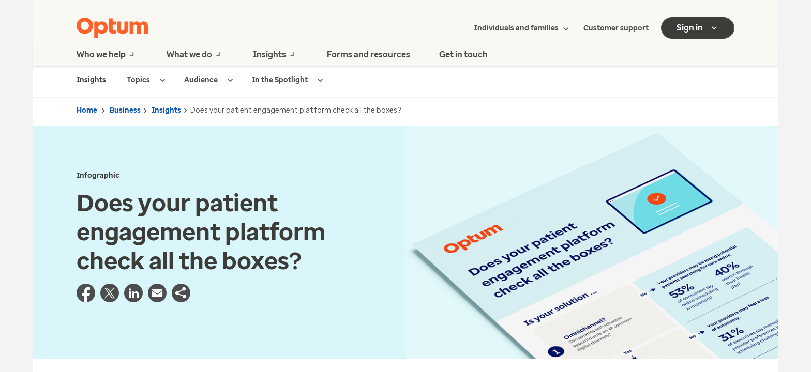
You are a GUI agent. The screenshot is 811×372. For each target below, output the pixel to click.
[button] (181, 299)
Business (125, 110)
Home (87, 110)
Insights (166, 110)
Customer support (616, 28)
